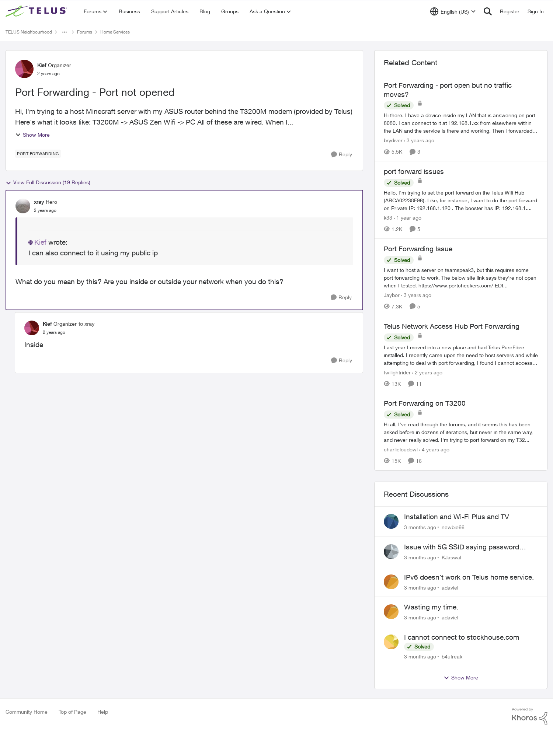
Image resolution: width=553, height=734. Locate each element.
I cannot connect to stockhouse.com (461, 637)
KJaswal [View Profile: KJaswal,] (451, 557)
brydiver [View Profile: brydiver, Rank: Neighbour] (393, 140)
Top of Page (72, 712)
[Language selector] (453, 11)
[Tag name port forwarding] (38, 154)
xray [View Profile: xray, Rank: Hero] (39, 202)
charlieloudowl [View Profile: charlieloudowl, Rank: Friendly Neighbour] (401, 449)
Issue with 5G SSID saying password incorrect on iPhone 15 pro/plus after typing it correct (461, 547)
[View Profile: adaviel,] (391, 581)
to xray (86, 324)
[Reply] (342, 155)
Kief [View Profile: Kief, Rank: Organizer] (41, 65)
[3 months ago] (420, 527)
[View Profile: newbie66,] (391, 521)
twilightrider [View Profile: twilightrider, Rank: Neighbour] (397, 372)
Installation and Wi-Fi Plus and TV (456, 517)
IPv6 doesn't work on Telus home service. (469, 577)
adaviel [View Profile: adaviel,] (450, 587)
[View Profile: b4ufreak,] (391, 642)
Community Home (27, 712)
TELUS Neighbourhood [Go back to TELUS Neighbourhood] (29, 32)
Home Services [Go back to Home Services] (115, 32)
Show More (32, 135)
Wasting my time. (431, 607)
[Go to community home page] (37, 11)
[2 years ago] (427, 372)
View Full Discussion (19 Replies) (48, 182)
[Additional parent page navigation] (64, 32)
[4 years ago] (434, 449)
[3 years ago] (419, 140)
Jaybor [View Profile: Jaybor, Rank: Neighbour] (392, 295)
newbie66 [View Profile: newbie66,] (453, 527)
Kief (40, 242)
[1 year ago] (407, 217)
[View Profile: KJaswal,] (391, 551)
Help (102, 712)
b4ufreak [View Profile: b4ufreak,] (452, 656)
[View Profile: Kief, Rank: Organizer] (24, 69)
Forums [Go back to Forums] (84, 32)
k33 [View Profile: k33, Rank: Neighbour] (388, 217)
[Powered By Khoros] (529, 716)
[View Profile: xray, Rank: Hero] (22, 206)
